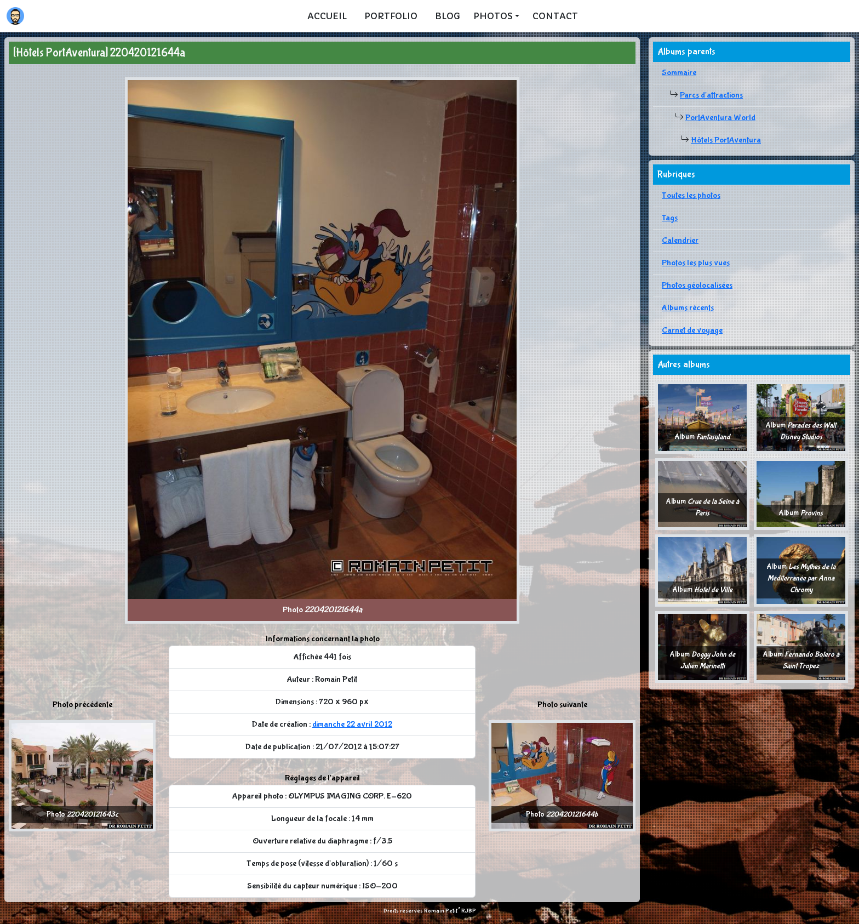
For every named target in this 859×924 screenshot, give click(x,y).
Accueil (327, 15)
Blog (447, 15)
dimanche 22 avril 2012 (352, 724)
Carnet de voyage (692, 330)
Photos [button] (493, 15)
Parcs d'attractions (711, 95)
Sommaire (679, 72)
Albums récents (688, 308)
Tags (670, 218)
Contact (555, 15)
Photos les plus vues (696, 263)
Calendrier (680, 240)
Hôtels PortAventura (726, 140)
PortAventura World (720, 117)
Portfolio (390, 15)
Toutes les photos (691, 195)
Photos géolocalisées (697, 285)
